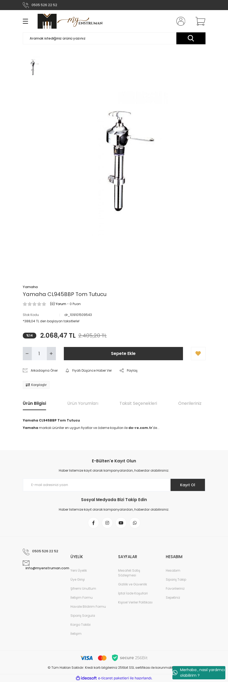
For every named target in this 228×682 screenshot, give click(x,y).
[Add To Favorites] (198, 353)
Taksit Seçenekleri (138, 403)
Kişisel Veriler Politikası (135, 602)
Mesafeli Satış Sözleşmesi (129, 572)
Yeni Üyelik (78, 570)
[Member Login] (179, 21)
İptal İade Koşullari (133, 593)
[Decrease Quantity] (27, 353)
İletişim (76, 633)
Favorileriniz (175, 588)
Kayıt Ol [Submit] (187, 485)
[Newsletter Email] (114, 485)
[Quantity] (39, 353)
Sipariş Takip (176, 579)
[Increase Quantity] (51, 353)
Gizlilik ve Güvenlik (132, 584)
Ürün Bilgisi (34, 403)
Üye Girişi (77, 579)
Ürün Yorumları (82, 403)
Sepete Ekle (123, 353)
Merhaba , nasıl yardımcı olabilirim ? (198, 672)
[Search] (114, 38)
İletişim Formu (81, 597)
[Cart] (199, 21)
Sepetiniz (173, 597)
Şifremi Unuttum (83, 588)
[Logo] (70, 21)
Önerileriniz (190, 403)
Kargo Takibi (80, 624)
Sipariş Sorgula (82, 615)
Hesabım (173, 570)
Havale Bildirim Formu (88, 606)
